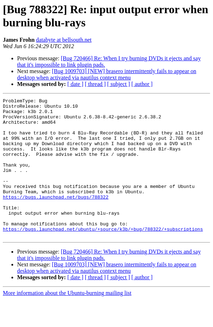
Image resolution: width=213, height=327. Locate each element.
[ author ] (142, 84)
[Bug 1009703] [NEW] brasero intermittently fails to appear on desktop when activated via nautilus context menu (106, 74)
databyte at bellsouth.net (64, 40)
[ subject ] (118, 84)
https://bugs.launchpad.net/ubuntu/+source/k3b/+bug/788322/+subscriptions (103, 255)
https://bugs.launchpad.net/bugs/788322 (55, 217)
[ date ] (75, 84)
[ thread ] (95, 84)
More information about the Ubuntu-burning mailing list (67, 321)
